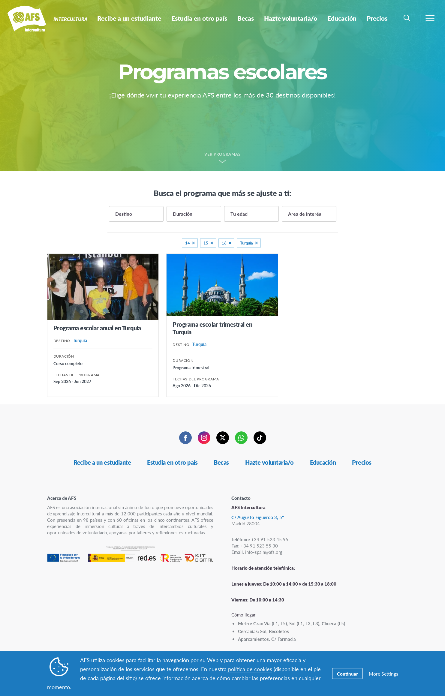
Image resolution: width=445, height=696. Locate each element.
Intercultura (26, 20)
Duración (182, 213)
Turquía (246, 243)
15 (205, 243)
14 (187, 243)
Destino (123, 213)
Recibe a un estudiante (102, 462)
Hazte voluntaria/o (269, 462)
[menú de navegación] (430, 18)
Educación (323, 462)
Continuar (347, 673)
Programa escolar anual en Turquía (97, 328)
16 (224, 243)
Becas (221, 462)
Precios (361, 462)
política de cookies (249, 669)
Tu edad (239, 213)
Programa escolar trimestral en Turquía (212, 328)
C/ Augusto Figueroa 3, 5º (257, 517)
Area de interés (304, 213)
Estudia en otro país (172, 462)
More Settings (383, 673)
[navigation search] (407, 18)
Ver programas (222, 154)
